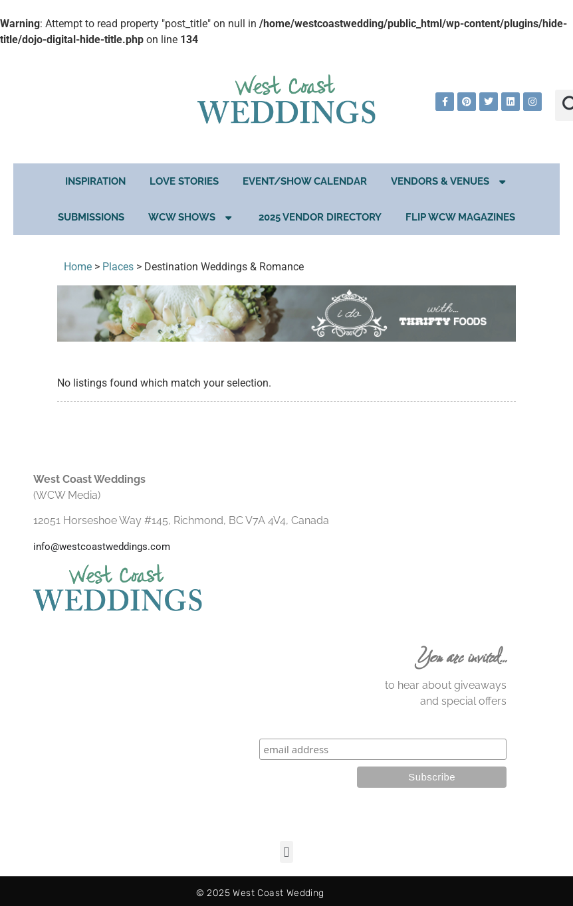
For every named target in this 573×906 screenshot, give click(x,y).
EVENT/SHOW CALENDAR (305, 181)
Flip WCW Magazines (460, 217)
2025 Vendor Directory (320, 217)
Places (118, 266)
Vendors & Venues (450, 181)
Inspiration (95, 181)
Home (78, 266)
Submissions (91, 217)
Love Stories (184, 181)
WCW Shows (191, 217)
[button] (286, 852)
